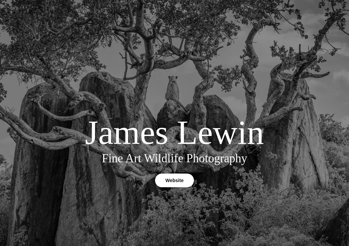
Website (174, 180)
